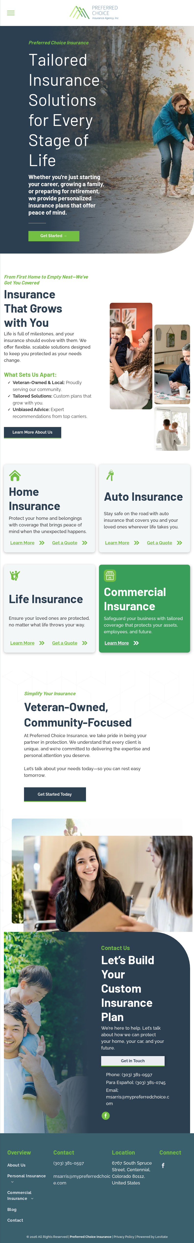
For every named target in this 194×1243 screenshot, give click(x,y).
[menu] (10, 13)
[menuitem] (28, 1165)
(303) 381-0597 (137, 1074)
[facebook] (106, 1116)
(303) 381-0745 (150, 1082)
